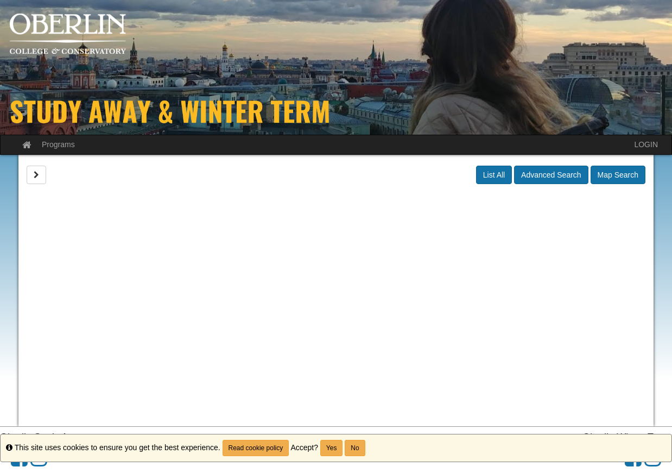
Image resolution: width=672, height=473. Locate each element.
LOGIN (646, 144)
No (355, 448)
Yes (331, 448)
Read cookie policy (256, 448)
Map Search (618, 175)
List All (494, 175)
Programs (58, 144)
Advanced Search (551, 175)
